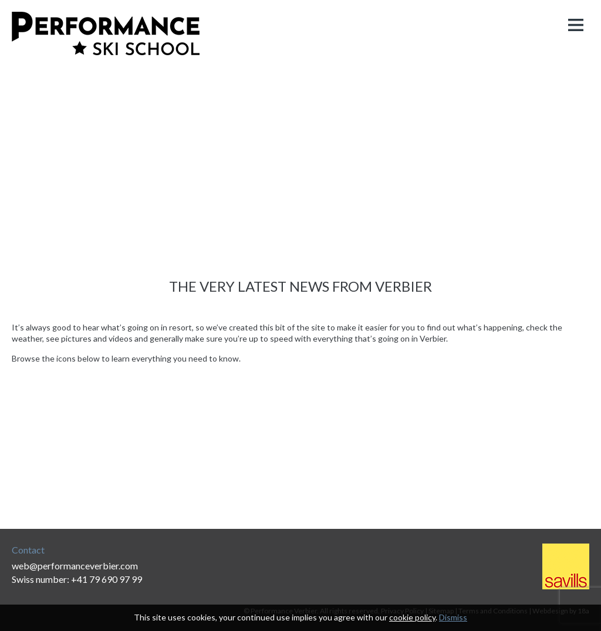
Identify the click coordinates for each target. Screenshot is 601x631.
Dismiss (453, 617)
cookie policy (412, 617)
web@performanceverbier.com (75, 565)
